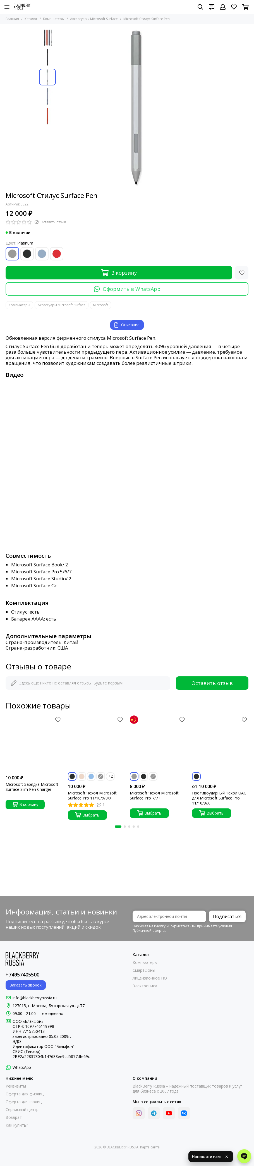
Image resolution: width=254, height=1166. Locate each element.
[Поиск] (200, 7)
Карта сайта (150, 1147)
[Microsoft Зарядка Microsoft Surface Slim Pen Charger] (34, 743)
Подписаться (227, 916)
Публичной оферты (149, 930)
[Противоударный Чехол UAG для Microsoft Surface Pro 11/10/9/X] (220, 743)
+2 (110, 776)
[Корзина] (245, 7)
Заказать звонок (26, 985)
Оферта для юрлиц (24, 1101)
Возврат (14, 1117)
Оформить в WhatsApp (127, 289)
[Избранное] (233, 7)
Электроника (145, 985)
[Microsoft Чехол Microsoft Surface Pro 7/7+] (158, 743)
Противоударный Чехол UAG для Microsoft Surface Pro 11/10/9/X (219, 798)
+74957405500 (22, 974)
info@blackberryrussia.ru (35, 997)
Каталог (31, 18)
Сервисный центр (22, 1109)
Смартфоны (144, 970)
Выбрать (87, 815)
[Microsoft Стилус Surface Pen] (137, 108)
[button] (118, 826)
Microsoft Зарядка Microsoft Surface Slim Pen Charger (32, 787)
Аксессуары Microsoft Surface (94, 18)
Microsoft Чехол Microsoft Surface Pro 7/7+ (154, 796)
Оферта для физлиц (25, 1093)
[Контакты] (211, 7)
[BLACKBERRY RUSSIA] (22, 7)
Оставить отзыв (212, 683)
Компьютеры (53, 18)
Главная (12, 18)
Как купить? (17, 1125)
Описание (127, 324)
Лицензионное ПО (150, 978)
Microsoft (100, 305)
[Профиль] (222, 7)
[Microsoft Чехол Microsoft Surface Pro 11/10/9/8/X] (96, 743)
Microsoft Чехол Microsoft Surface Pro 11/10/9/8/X (92, 796)
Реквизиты (16, 1086)
